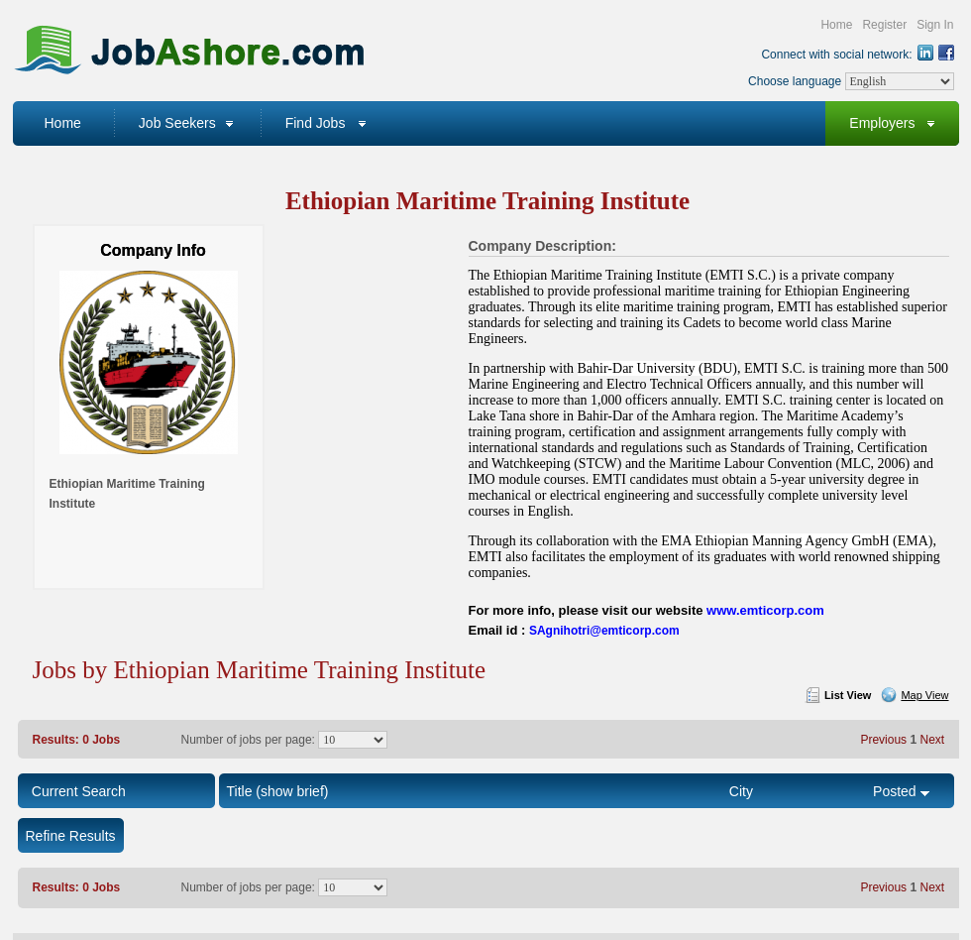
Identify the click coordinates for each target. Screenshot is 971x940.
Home (836, 25)
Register (884, 25)
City (741, 791)
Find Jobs (315, 123)
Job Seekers (177, 123)
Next (931, 740)
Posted (895, 791)
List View (847, 695)
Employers (882, 123)
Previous (883, 740)
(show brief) (292, 791)
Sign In (935, 25)
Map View (924, 695)
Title (240, 791)
